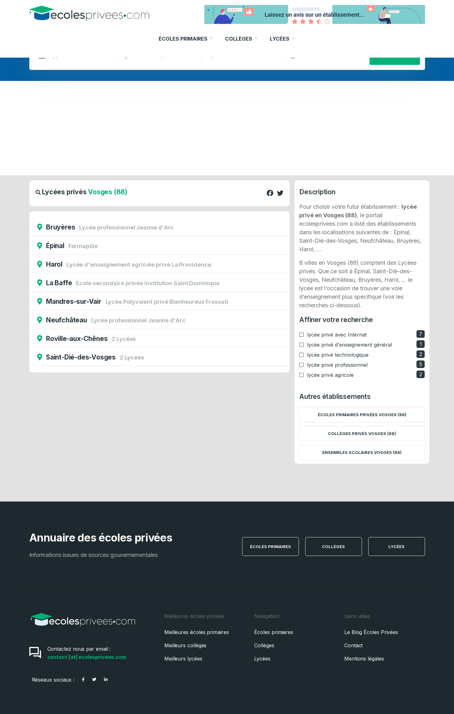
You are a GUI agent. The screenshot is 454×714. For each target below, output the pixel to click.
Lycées (283, 34)
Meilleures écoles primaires (196, 632)
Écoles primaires (273, 632)
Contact (353, 645)
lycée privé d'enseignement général (349, 345)
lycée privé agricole (330, 375)
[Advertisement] (227, 128)
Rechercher (394, 55)
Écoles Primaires (186, 34)
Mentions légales (364, 658)
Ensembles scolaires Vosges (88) (362, 452)
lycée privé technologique (338, 355)
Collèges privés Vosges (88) (362, 433)
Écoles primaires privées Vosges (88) (362, 414)
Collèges (242, 34)
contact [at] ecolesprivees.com (86, 657)
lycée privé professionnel (337, 365)
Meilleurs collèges (185, 645)
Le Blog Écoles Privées (371, 632)
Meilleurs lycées (183, 658)
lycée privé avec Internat (337, 335)
